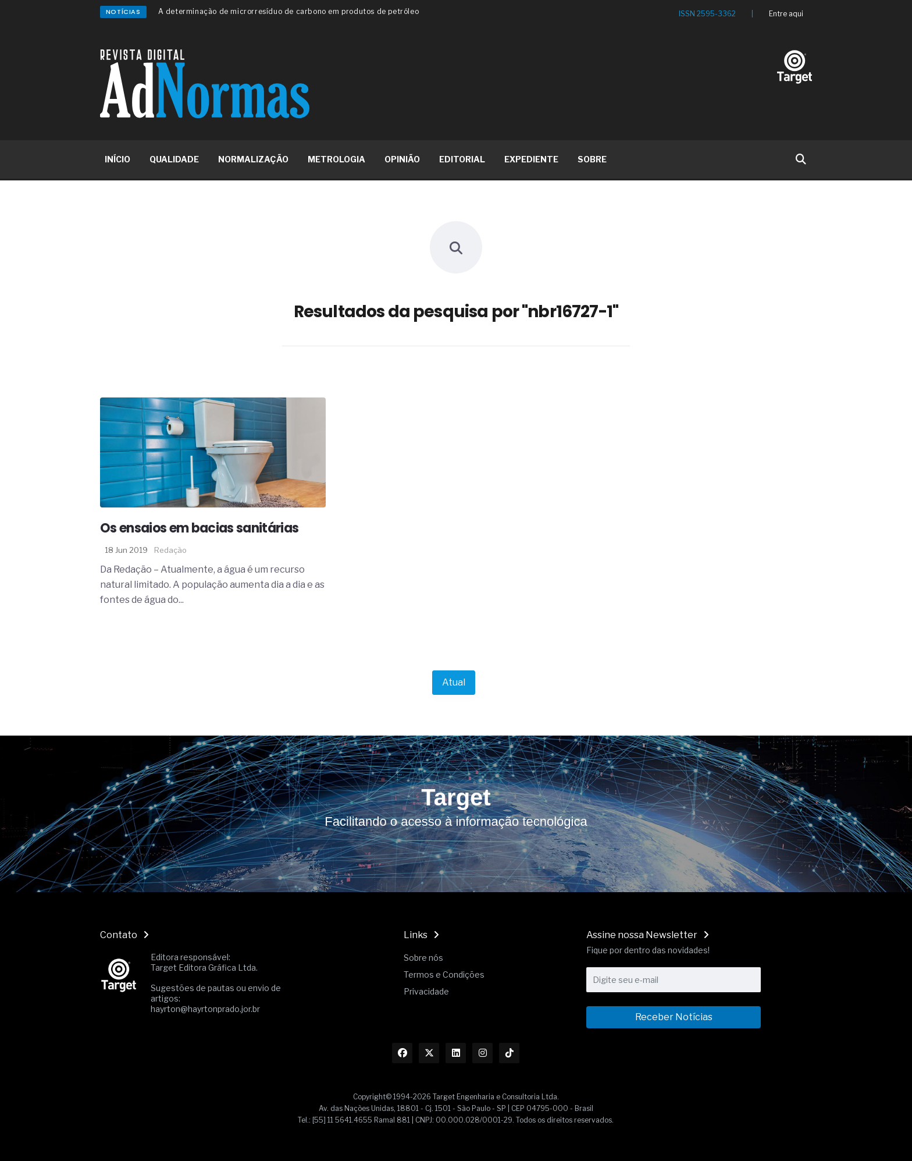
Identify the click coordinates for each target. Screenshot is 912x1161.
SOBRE (592, 159)
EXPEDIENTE (531, 159)
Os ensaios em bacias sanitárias (199, 528)
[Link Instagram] (482, 1053)
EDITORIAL (462, 159)
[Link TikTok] (509, 1053)
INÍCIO (117, 159)
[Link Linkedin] (456, 1053)
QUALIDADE (174, 159)
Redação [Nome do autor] (170, 550)
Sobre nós (423, 958)
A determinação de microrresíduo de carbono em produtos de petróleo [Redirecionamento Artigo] (288, 11)
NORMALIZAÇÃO (253, 159)
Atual (453, 682)
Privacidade (426, 991)
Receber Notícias (673, 1016)
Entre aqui (786, 13)
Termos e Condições (444, 974)
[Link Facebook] (402, 1053)
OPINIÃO (402, 159)
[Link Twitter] (429, 1053)
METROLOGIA (336, 159)
